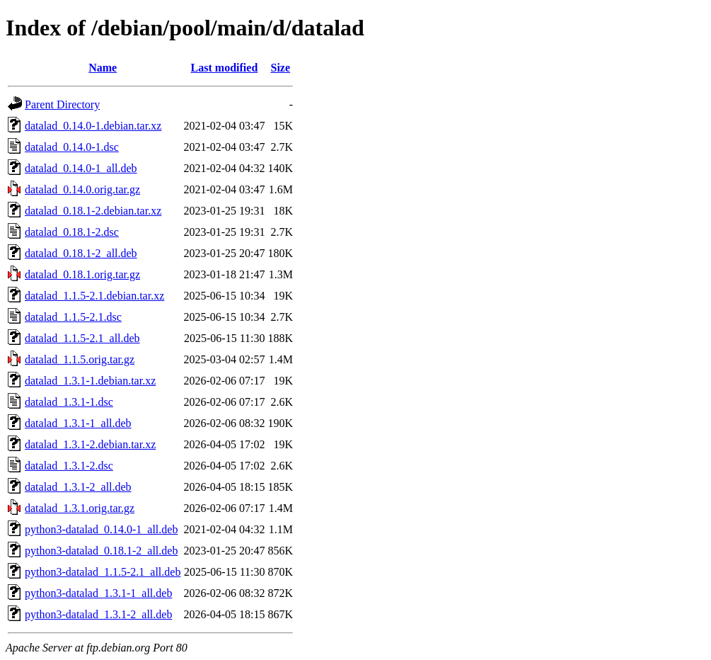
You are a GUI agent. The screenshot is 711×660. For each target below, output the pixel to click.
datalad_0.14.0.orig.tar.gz (82, 189)
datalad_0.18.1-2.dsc (72, 232)
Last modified (224, 68)
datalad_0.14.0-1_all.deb (81, 168)
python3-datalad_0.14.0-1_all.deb (101, 529)
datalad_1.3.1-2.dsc (69, 466)
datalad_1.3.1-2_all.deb (78, 487)
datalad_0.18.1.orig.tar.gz (82, 274)
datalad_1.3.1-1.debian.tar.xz (90, 381)
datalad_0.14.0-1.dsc (72, 147)
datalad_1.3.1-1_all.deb (78, 423)
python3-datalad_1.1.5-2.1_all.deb (102, 572)
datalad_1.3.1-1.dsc (69, 402)
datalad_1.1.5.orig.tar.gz (79, 359)
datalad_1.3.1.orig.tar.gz (79, 508)
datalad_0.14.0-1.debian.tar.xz (93, 126)
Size (281, 68)
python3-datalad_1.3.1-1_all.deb (98, 593)
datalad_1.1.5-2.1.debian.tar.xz (94, 296)
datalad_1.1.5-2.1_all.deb (82, 338)
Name (102, 68)
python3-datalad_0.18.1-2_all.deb (101, 551)
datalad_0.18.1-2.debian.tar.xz (93, 211)
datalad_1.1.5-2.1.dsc (73, 317)
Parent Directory (62, 104)
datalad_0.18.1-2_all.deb (81, 253)
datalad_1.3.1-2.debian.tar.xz (90, 444)
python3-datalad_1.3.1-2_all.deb (98, 614)
